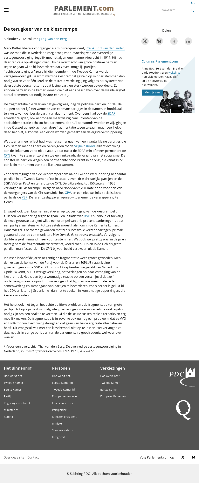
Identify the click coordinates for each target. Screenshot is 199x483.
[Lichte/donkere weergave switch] (194, 3)
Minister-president (64, 417)
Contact (33, 457)
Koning (8, 417)
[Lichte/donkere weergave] (194, 4)
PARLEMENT (84, 8)
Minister (57, 423)
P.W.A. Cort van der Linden (105, 48)
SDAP (111, 113)
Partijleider (59, 410)
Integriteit (58, 437)
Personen (61, 368)
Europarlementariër (65, 396)
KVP (87, 216)
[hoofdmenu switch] (6, 12)
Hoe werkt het (13, 376)
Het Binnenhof (17, 368)
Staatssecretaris (62, 430)
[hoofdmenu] (8, 12)
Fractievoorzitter (62, 403)
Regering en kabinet (17, 403)
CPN (7, 155)
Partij (7, 396)
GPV (68, 193)
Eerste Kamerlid (62, 383)
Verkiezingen (112, 368)
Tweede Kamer (13, 383)
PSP (24, 197)
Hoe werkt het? (61, 376)
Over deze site (13, 457)
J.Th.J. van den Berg (53, 39)
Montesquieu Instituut (97, 14)
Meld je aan (152, 92)
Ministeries (11, 410)
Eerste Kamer (12, 389)
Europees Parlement (113, 396)
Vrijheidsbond (84, 146)
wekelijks (174, 72)
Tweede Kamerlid (63, 389)
